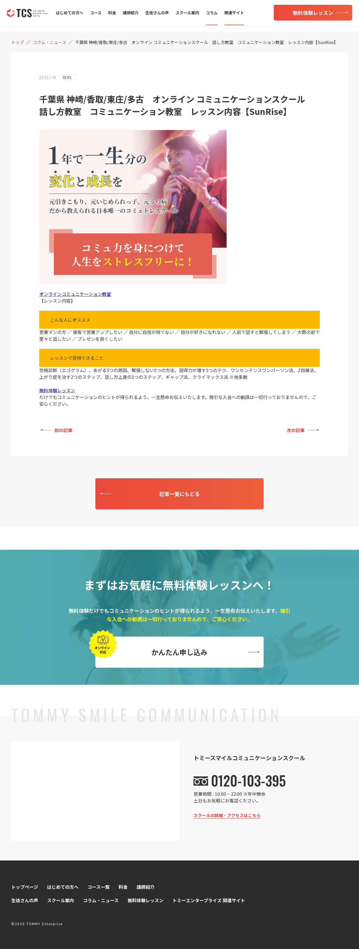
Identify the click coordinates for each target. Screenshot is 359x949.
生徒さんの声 (157, 12)
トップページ (24, 886)
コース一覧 (99, 886)
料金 (112, 12)
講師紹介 (131, 12)
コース (96, 12)
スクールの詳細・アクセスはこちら (227, 815)
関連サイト (234, 12)
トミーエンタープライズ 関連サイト (208, 900)
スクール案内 (187, 12)
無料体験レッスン (57, 390)
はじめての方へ (69, 12)
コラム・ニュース (101, 900)
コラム (212, 12)
